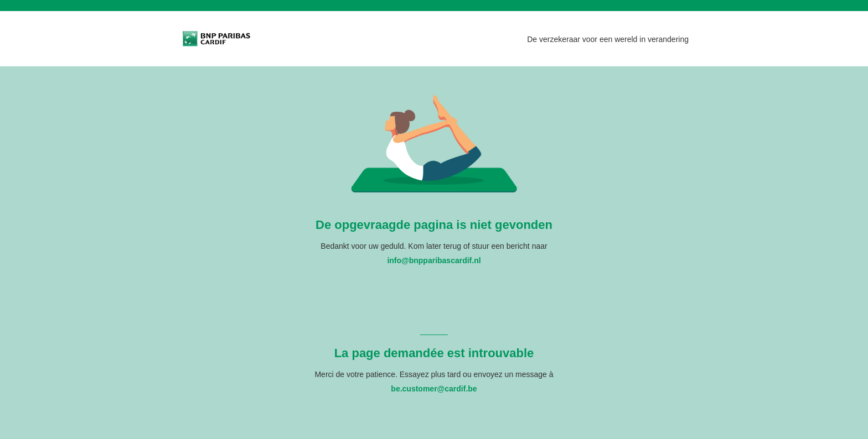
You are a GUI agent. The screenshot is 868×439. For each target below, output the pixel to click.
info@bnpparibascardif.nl (433, 260)
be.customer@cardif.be (434, 388)
